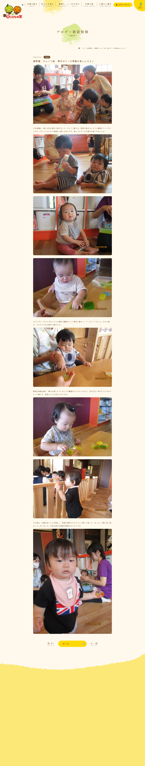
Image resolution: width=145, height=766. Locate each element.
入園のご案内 (105, 5)
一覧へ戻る (65, 644)
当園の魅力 (32, 5)
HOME (80, 48)
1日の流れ (75, 5)
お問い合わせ (124, 4)
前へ (52, 643)
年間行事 (89, 5)
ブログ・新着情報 (87, 48)
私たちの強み (47, 5)
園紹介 (62, 5)
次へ (92, 643)
